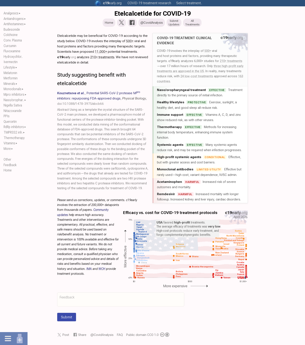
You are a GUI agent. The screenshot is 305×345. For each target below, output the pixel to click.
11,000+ (101, 53)
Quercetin (10, 122)
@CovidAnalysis (102, 336)
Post (65, 336)
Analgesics (11, 13)
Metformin (11, 78)
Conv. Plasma (13, 40)
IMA (89, 270)
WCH (101, 270)
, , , (102, 99)
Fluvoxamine (12, 51)
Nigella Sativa (13, 105)
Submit (66, 318)
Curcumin (10, 46)
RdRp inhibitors (14, 127)
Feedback (10, 165)
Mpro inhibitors (14, 94)
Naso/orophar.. (14, 100)
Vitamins (9, 143)
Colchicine (11, 35)
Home (8, 170)
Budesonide (12, 30)
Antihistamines (14, 24)
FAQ (120, 336)
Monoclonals (12, 89)
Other (7, 159)
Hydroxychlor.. (13, 57)
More (7, 149)
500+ (207, 52)
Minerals (9, 84)
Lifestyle (9, 67)
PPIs (7, 116)
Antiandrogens (14, 19)
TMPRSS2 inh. (13, 132)
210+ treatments (231, 62)
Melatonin (10, 73)
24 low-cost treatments (196, 77)
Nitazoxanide (13, 111)
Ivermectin (11, 62)
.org (112, 3)
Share (82, 336)
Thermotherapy (14, 138)
